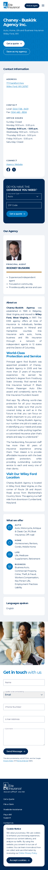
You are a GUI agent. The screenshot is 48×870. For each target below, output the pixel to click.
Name (8, 683)
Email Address (12, 719)
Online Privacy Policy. (28, 853)
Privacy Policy (8, 761)
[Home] (12, 5)
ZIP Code (13, 205)
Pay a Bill (7, 814)
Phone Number (13, 707)
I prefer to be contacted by (14, 691)
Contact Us (8, 823)
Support (7, 818)
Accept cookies (18, 860)
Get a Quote (8, 799)
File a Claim (8, 804)
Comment (9, 728)
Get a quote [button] (13, 43)
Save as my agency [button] (17, 51)
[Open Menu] (43, 5)
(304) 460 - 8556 (19, 112)
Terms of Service (22, 761)
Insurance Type (13, 193)
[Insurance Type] (24, 196)
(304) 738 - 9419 (20, 109)
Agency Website (14, 164)
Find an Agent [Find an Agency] (32, 6)
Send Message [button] (14, 751)
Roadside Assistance (12, 809)
